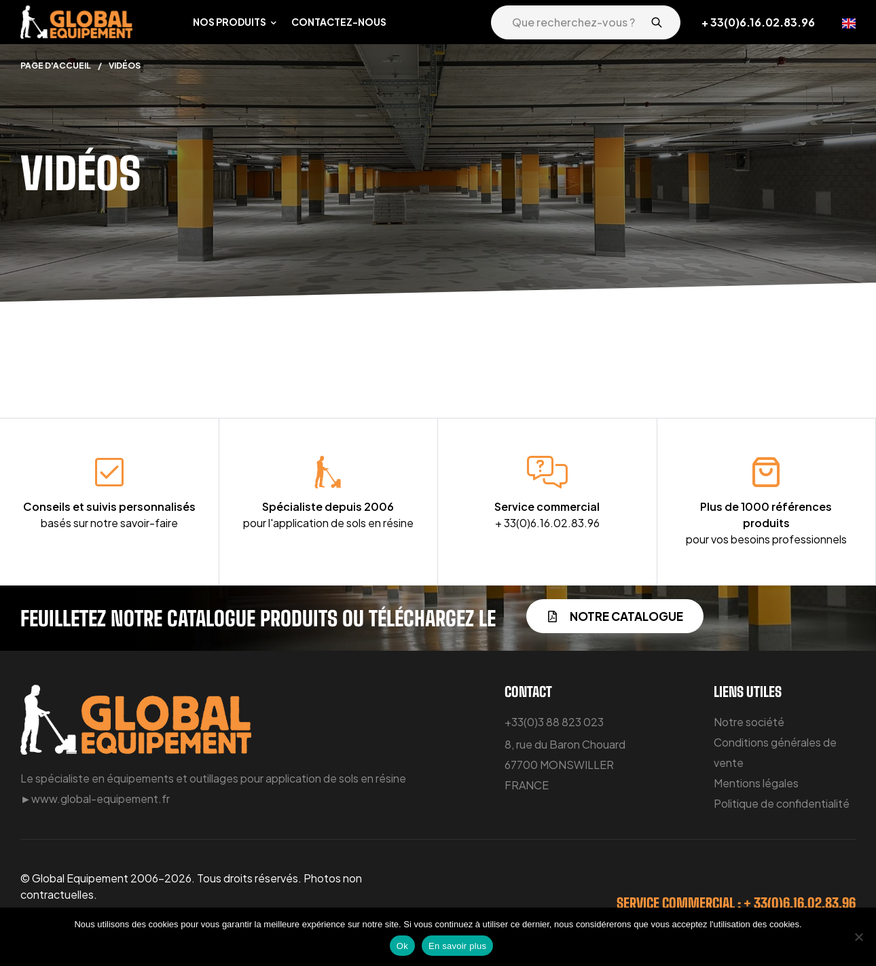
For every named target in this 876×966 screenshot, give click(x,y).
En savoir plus (457, 946)
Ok (402, 946)
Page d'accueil (55, 65)
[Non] (859, 937)
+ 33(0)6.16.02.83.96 (758, 22)
